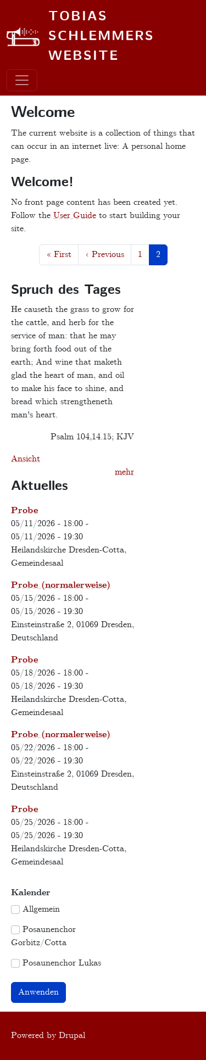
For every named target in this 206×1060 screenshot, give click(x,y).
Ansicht (25, 459)
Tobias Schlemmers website (101, 37)
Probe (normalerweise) (60, 585)
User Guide (74, 215)
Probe (24, 510)
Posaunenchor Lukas (62, 963)
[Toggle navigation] (22, 80)
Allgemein (41, 909)
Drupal (72, 1035)
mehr (124, 472)
